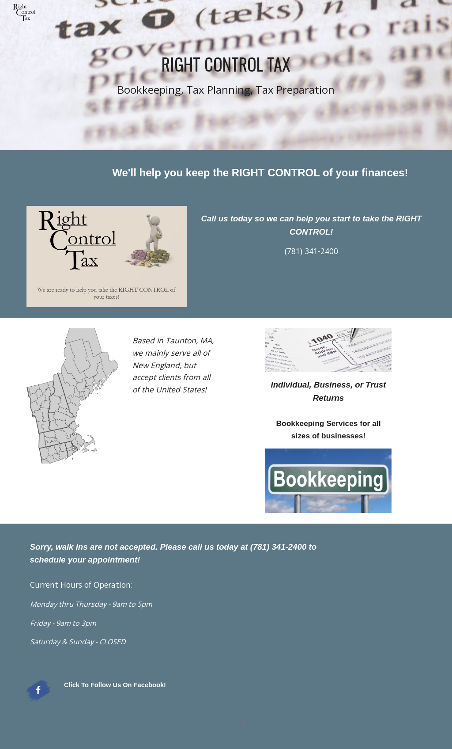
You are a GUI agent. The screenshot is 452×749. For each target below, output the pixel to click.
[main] (226, 75)
